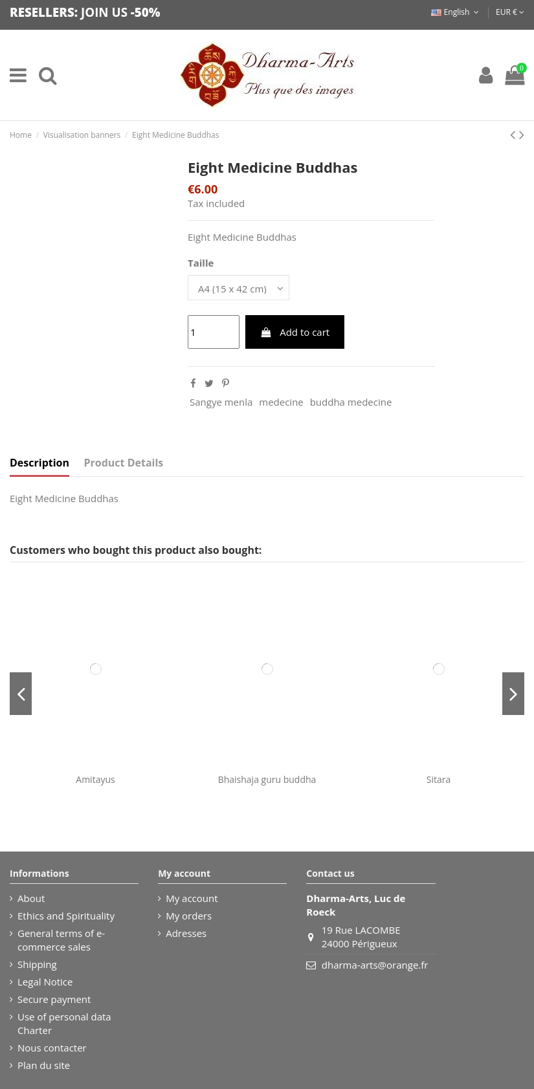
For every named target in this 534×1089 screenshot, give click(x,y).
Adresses (186, 933)
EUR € (510, 11)
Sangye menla (221, 401)
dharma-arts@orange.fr (375, 964)
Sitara (439, 779)
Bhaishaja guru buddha (267, 779)
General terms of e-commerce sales (61, 940)
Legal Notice (44, 981)
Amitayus (95, 779)
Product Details (124, 463)
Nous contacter (52, 1047)
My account (191, 898)
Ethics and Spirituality (66, 915)
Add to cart (294, 331)
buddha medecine (351, 401)
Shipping (37, 964)
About (31, 898)
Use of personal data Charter (64, 1023)
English (456, 11)
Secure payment (54, 999)
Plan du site (43, 1065)
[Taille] (238, 287)
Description (39, 463)
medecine (281, 401)
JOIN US (104, 12)
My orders (189, 915)
